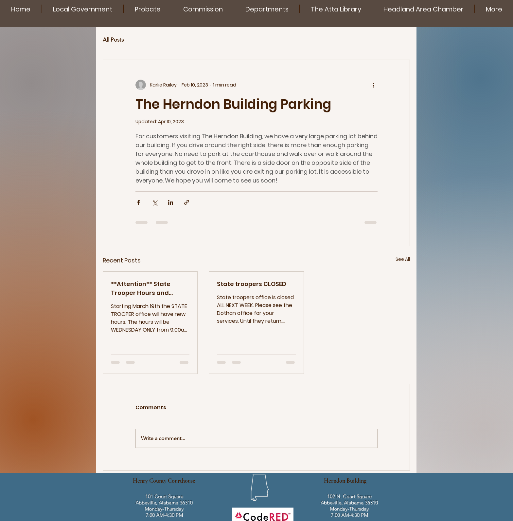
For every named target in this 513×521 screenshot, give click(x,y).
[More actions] (374, 85)
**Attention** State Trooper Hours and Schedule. (140, 288)
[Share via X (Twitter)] (154, 202)
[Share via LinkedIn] (171, 202)
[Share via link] (187, 202)
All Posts (113, 39)
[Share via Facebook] (138, 202)
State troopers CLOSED (251, 284)
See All (403, 259)
